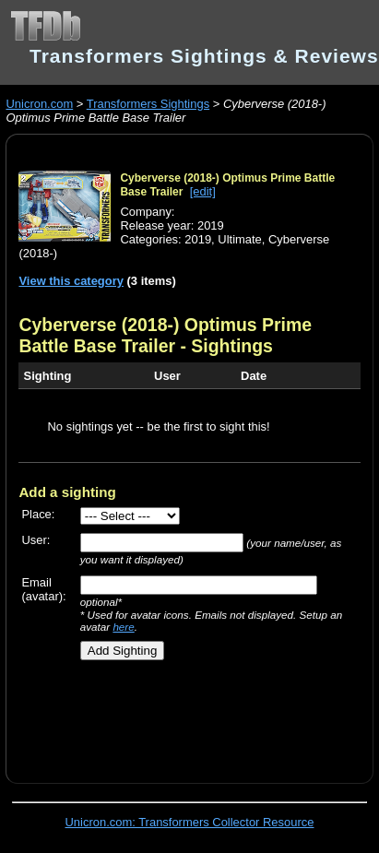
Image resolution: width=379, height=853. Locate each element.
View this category (71, 281)
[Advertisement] (181, 715)
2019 (197, 239)
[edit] (203, 191)
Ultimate (240, 239)
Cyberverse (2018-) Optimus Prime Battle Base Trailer (165, 335)
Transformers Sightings (148, 104)
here (123, 627)
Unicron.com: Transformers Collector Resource (189, 822)
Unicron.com (39, 104)
